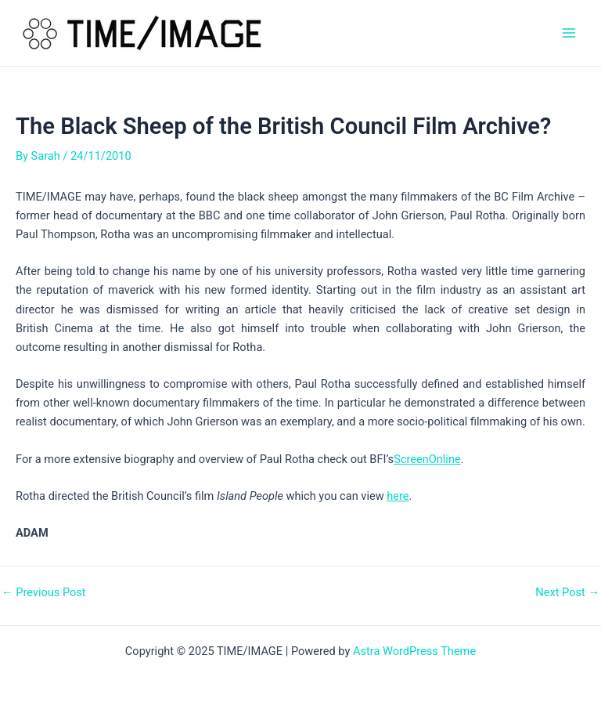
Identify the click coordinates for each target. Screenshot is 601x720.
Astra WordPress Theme (414, 651)
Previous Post (44, 593)
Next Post (567, 593)
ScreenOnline (427, 459)
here (397, 496)
